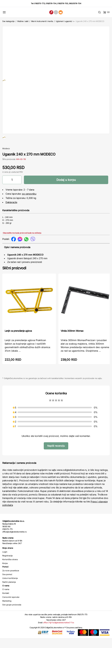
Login (4, 561)
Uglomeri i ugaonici (64, 21)
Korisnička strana (10, 569)
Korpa (5, 572)
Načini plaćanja (9, 591)
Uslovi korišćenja (10, 587)
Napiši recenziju (56, 455)
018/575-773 (39, 3)
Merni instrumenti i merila (42, 21)
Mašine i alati (22, 21)
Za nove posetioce (10, 580)
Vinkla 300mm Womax (72, 340)
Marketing (6, 610)
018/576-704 (51, 3)
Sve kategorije (8, 21)
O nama (5, 598)
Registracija (7, 565)
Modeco (6, 158)
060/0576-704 (75, 3)
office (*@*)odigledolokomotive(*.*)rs (58, 632)
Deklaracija (11, 211)
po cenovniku (29, 203)
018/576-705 (62, 3)
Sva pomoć (7, 584)
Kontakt (5, 602)
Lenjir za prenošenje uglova (18, 340)
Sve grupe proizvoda (11, 614)
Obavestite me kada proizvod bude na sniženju (22, 242)
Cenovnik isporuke (10, 606)
